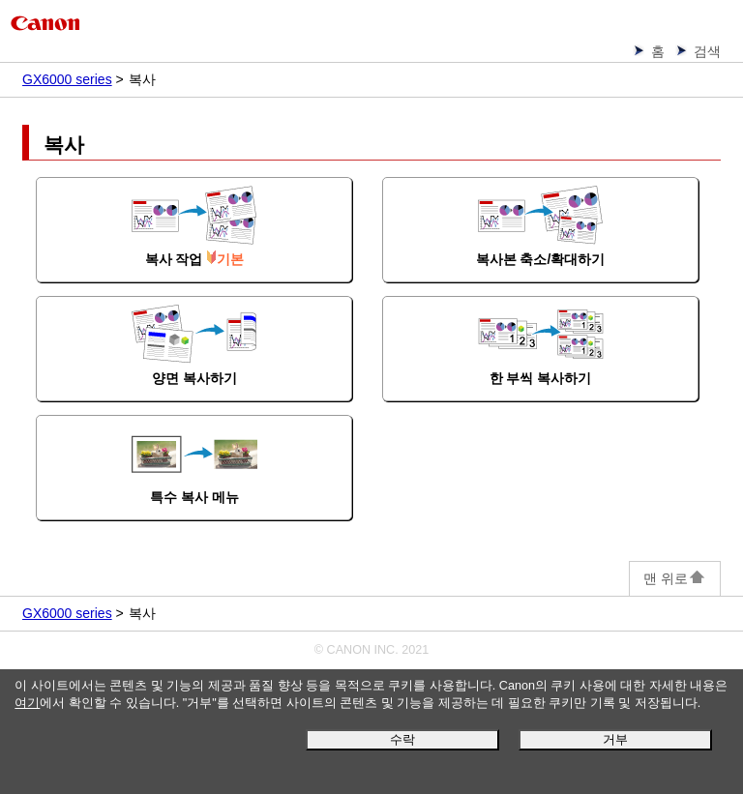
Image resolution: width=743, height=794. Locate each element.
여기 (27, 703)
